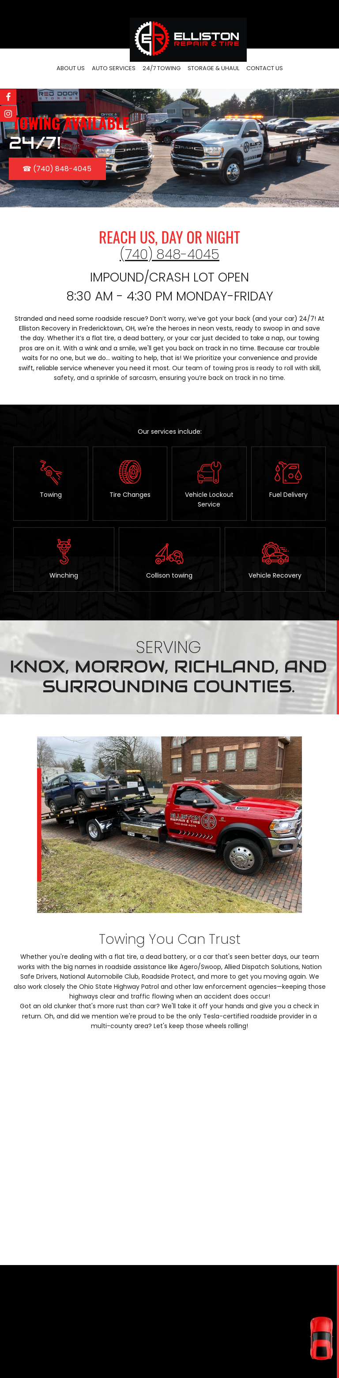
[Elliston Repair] (188, 29)
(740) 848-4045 (169, 254)
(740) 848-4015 (181, 1351)
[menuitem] (70, 69)
